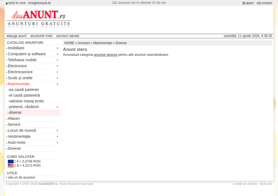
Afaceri (14, 118)
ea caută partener (24, 89)
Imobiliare (16, 48)
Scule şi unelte (20, 78)
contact (266, 3)
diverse (15, 112)
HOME (69, 43)
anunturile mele (41, 36)
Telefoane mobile (22, 60)
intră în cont (17, 3)
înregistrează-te (39, 3)
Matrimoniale (19, 84)
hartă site (266, 183)
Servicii (14, 124)
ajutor (250, 3)
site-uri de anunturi (21, 177)
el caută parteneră (24, 95)
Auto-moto (17, 142)
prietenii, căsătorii (24, 107)
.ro (48, 183)
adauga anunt (16, 36)
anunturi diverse (105, 55)
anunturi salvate (67, 36)
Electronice (17, 66)
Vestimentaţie (19, 136)
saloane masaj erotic (26, 101)
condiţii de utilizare (245, 183)
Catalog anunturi (25, 43)
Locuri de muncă (22, 130)
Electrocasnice (20, 72)
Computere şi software (27, 54)
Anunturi (84, 43)
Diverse (14, 148)
